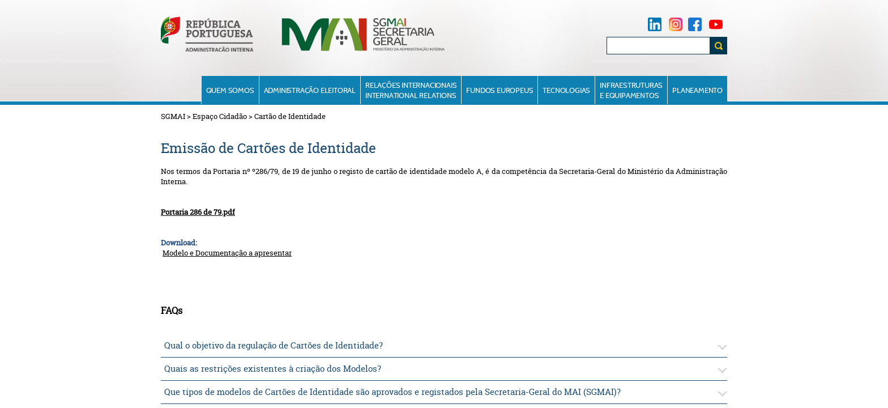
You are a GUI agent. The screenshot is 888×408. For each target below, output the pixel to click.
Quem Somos (230, 90)
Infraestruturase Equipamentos (631, 90)
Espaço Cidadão (220, 116)
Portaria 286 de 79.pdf (198, 212)
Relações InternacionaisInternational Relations (410, 90)
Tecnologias (566, 90)
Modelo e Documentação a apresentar (227, 253)
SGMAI (173, 116)
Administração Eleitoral (310, 90)
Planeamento (697, 90)
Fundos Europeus (499, 90)
